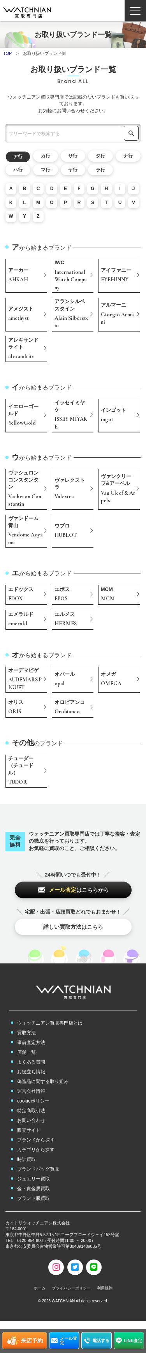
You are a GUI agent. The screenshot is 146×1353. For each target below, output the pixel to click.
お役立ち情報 (31, 1071)
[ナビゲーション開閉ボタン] (135, 10)
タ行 (100, 156)
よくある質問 (31, 1062)
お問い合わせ (31, 1120)
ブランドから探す (36, 1140)
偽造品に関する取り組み (43, 1081)
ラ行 (100, 170)
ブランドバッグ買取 (38, 1169)
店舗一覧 (26, 1052)
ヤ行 (72, 170)
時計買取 (26, 1159)
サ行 (72, 156)
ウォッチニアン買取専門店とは (50, 1023)
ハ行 (18, 170)
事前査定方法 (31, 1042)
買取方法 (26, 1032)
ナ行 (128, 156)
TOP (7, 53)
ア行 (18, 156)
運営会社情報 (31, 1091)
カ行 (45, 156)
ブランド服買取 (33, 1198)
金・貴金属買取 (33, 1188)
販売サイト (28, 1130)
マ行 (45, 170)
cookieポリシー (33, 1101)
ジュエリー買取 (33, 1179)
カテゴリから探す (36, 1149)
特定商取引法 (31, 1110)
